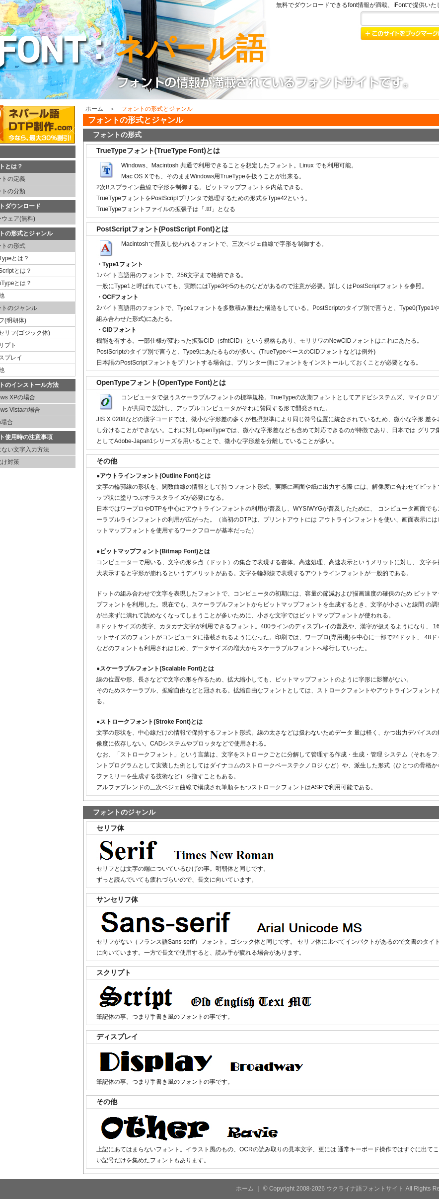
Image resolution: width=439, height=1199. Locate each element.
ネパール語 (190, 48)
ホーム (94, 108)
